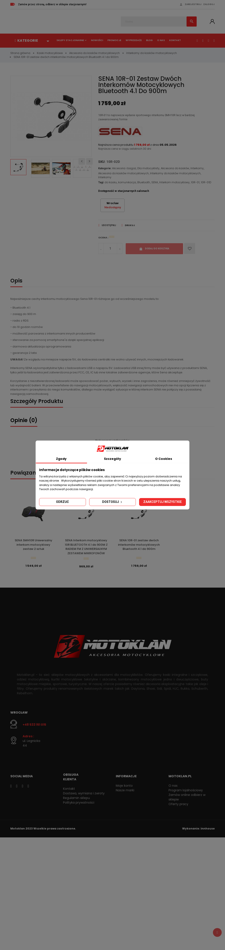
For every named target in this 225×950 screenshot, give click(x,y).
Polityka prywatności (78, 803)
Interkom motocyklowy (174, 183)
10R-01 (195, 183)
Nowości (97, 40)
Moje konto (124, 786)
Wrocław (19, 714)
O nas (161, 40)
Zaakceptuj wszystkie (162, 502)
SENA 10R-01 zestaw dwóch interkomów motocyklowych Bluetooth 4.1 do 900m (139, 546)
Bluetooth (143, 183)
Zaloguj (209, 4)
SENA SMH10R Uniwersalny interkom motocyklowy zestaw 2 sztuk (33, 546)
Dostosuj (112, 502)
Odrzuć (62, 502)
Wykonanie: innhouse (198, 830)
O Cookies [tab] (163, 459)
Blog (149, 40)
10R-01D (206, 183)
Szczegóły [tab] (112, 459)
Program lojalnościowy (186, 791)
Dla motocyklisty (148, 169)
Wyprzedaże (134, 40)
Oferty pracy (178, 805)
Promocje (114, 40)
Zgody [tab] (61, 459)
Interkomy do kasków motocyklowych (175, 174)
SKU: (101, 162)
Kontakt (175, 40)
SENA (154, 183)
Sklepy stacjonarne (70, 40)
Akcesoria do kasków (175, 169)
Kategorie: (104, 169)
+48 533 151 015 (34, 725)
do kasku (111, 183)
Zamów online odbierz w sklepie (187, 798)
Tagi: (101, 183)
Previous (81, 161)
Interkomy (197, 169)
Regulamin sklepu (76, 799)
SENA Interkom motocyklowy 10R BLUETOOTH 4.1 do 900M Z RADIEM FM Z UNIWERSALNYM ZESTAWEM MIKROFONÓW (86, 548)
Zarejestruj (193, 4)
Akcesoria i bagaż (124, 169)
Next (89, 161)
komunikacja (127, 183)
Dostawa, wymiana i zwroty (84, 794)
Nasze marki (125, 791)
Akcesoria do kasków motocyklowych (123, 174)
